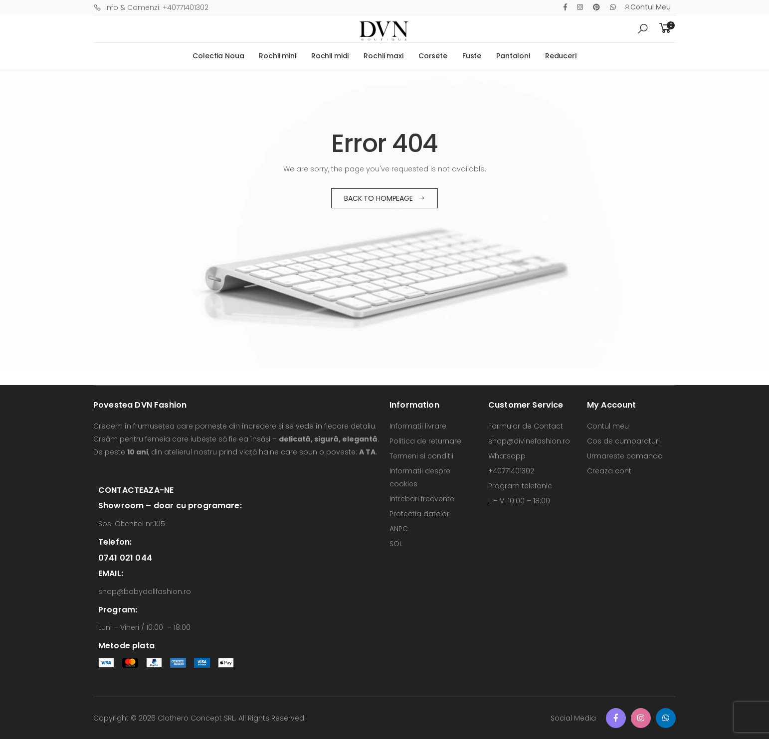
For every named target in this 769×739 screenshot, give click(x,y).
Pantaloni (513, 56)
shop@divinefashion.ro (529, 441)
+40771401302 (511, 471)
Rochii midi (330, 56)
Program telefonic (520, 486)
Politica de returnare (425, 441)
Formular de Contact (525, 426)
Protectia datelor (419, 514)
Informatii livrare (417, 426)
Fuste (471, 56)
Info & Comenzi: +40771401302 (150, 7)
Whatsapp (507, 456)
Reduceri (561, 56)
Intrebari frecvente (421, 499)
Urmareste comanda (625, 456)
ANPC (398, 529)
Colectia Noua (218, 56)
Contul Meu (647, 7)
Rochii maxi (383, 56)
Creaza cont (609, 471)
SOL (395, 544)
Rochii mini (277, 56)
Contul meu (608, 426)
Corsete (432, 56)
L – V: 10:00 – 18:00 (519, 501)
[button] (643, 28)
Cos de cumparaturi (623, 441)
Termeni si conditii (421, 456)
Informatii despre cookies (419, 477)
